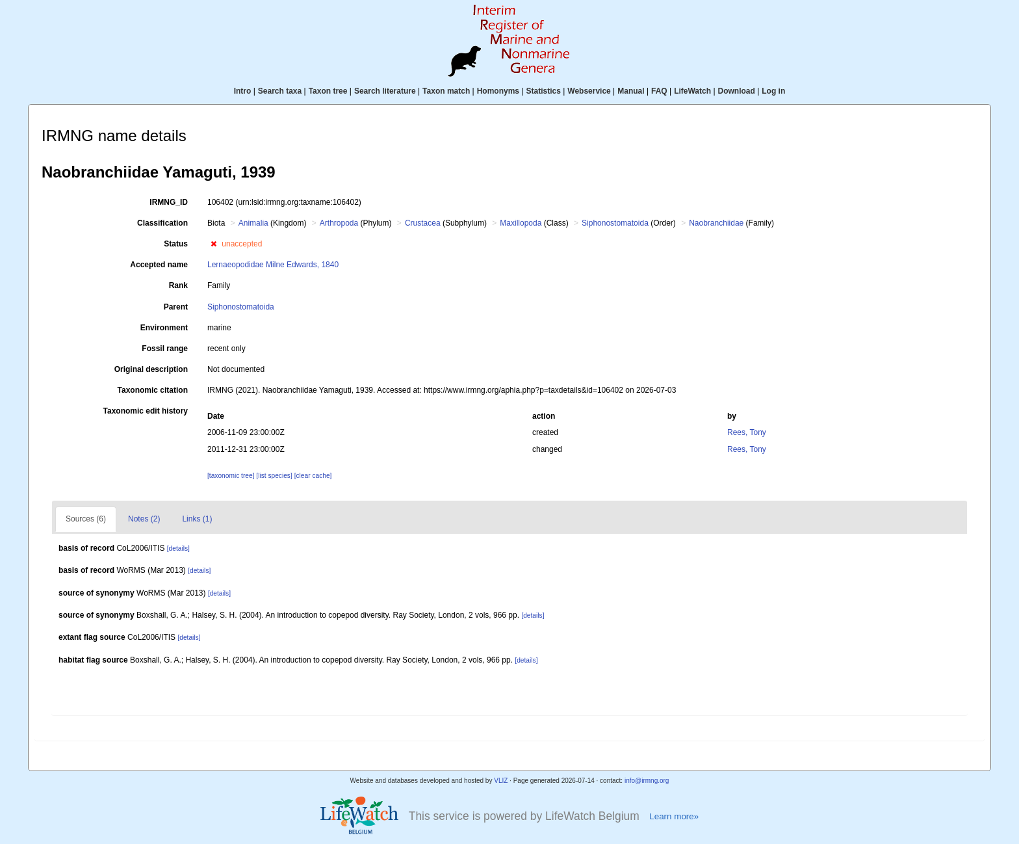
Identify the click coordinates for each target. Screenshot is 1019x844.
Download (736, 91)
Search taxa (280, 91)
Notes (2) (144, 518)
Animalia (253, 223)
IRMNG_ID (168, 202)
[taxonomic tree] (231, 475)
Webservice (589, 91)
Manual (630, 91)
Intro (243, 91)
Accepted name (159, 264)
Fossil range (165, 348)
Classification (162, 223)
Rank (178, 285)
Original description (151, 369)
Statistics (543, 91)
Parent (176, 306)
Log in (773, 91)
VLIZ (501, 780)
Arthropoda (339, 223)
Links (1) (197, 518)
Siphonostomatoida (615, 223)
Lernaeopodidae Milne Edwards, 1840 (273, 264)
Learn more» (674, 816)
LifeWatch (692, 91)
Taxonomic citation (153, 390)
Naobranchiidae (716, 223)
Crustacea (423, 223)
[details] (178, 548)
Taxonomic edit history (145, 410)
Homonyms (498, 91)
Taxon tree (328, 91)
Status (176, 243)
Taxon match (446, 91)
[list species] (275, 475)
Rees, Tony (746, 432)
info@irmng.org (647, 780)
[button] (213, 244)
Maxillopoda (520, 223)
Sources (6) (86, 518)
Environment (164, 327)
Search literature (385, 91)
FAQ (659, 91)
